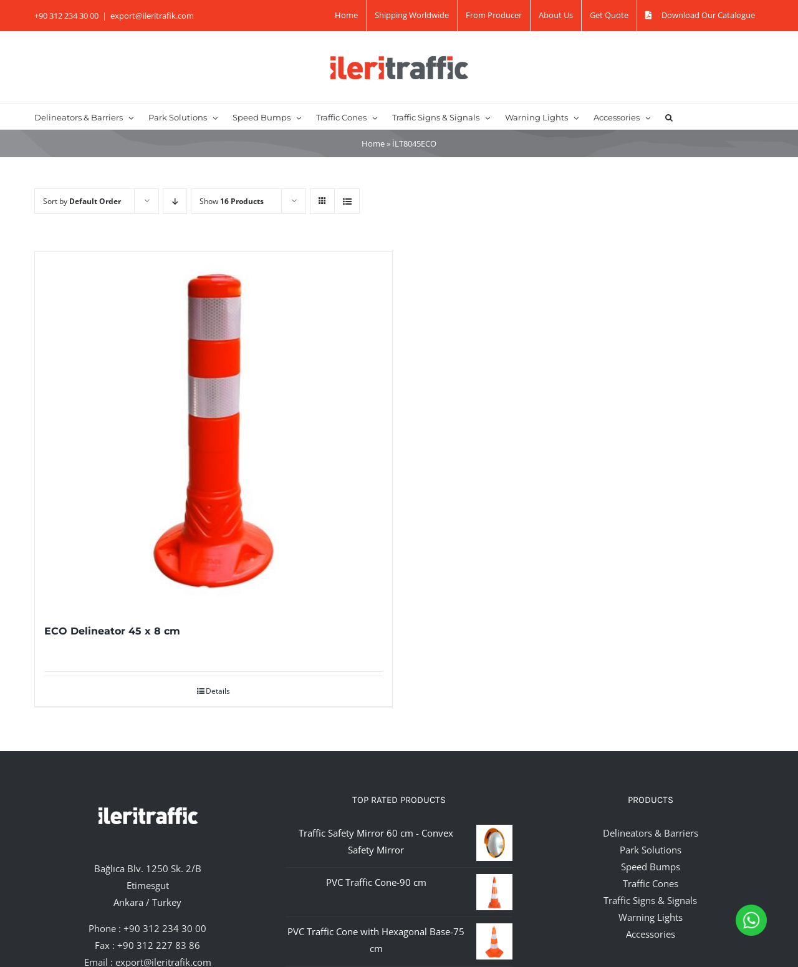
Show (232, 201)
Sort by (82, 201)
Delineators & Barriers (650, 833)
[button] (669, 116)
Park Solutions (650, 849)
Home (373, 143)
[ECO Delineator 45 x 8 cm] (213, 431)
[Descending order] (175, 201)
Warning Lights (650, 917)
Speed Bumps (650, 866)
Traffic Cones (650, 883)
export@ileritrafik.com (152, 15)
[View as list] (347, 201)
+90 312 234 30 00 (164, 928)
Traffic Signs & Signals (650, 900)
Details (218, 691)
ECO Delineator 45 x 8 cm (112, 631)
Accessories (650, 934)
